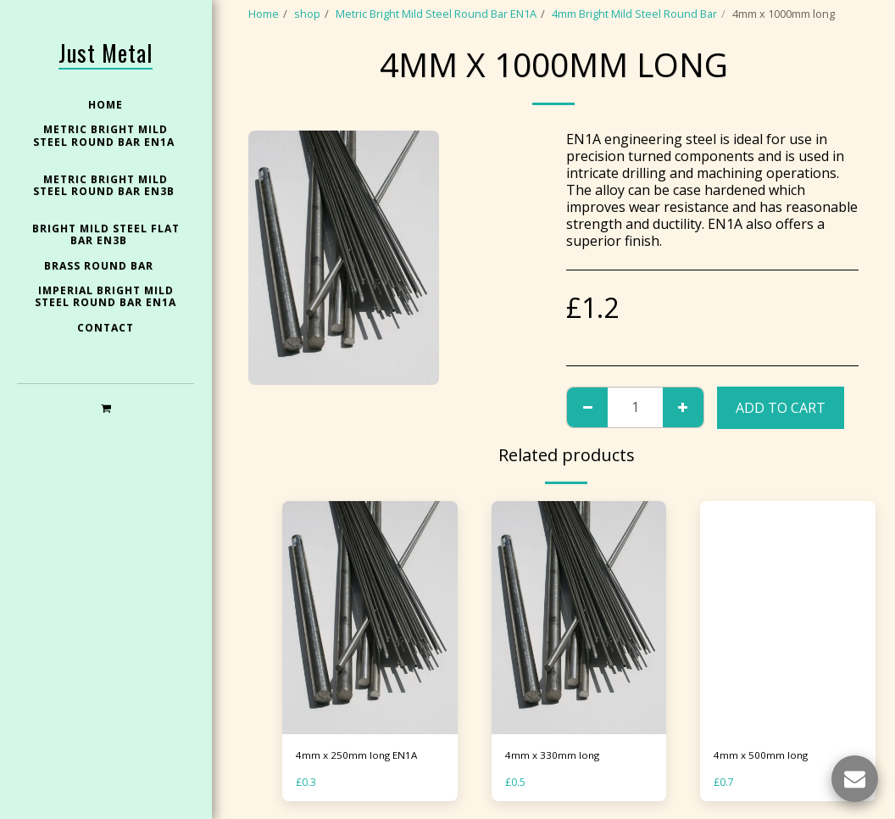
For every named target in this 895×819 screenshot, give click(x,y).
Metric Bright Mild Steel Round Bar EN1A (436, 13)
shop (307, 13)
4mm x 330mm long (553, 755)
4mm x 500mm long (762, 755)
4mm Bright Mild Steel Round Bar (634, 13)
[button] (105, 407)
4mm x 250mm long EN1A (358, 755)
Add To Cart (781, 407)
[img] (370, 618)
